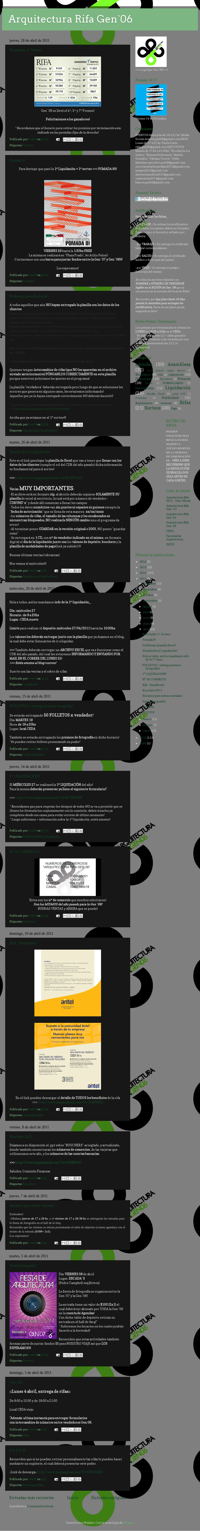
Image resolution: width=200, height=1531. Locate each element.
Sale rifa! (16, 1382)
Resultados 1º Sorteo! (26, 50)
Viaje (174, 408)
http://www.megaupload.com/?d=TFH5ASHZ (70, 1472)
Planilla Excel (48, 430)
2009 (143, 743)
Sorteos (28, 145)
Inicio (73, 1497)
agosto (147, 606)
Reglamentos (143, 403)
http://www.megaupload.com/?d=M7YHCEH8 (48, 798)
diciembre (149, 583)
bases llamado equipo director (166, 370)
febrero (148, 725)
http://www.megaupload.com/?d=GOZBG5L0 (48, 1162)
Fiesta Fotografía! (23, 1266)
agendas (143, 364)
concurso (176, 374)
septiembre (150, 600)
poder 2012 (179, 394)
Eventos (28, 1360)
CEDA (170, 531)
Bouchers (29, 921)
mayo (147, 623)
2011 (143, 578)
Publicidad (29, 754)
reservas (166, 403)
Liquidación (30, 430)
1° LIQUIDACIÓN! (25, 776)
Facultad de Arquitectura (174, 537)
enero (147, 730)
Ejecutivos (166, 379)
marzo (147, 719)
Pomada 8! (18, 160)
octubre (148, 595)
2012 (143, 573)
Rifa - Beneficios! (23, 943)
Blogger (128, 1522)
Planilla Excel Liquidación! (30, 452)
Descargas (29, 1115)
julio (146, 612)
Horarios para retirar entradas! (32, 1205)
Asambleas (179, 364)
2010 (143, 737)
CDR (160, 374)
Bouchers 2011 (21, 1137)
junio (146, 617)
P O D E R (17, 1451)
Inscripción (144, 388)
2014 (143, 561)
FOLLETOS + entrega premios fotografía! (41, 706)
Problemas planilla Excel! (29, 296)
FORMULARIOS (33, 836)
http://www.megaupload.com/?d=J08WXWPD (42, 409)
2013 (143, 567)
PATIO (170, 544)
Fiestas (148, 383)
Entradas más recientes (31, 1497)
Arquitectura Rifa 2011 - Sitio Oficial (178, 499)
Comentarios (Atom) (40, 1506)
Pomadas (28, 281)
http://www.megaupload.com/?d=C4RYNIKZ (70, 1102)
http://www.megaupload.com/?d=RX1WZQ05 (48, 478)
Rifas (41, 754)
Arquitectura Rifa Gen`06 (70, 19)
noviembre (150, 589)
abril (146, 629)
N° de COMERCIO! (25, 852)
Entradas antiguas (108, 1497)
